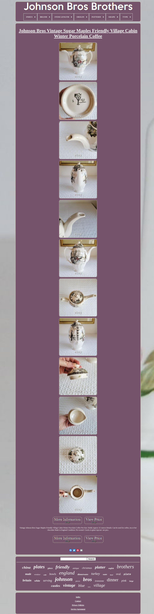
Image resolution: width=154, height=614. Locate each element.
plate (127, 574)
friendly (63, 567)
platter (100, 567)
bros (87, 579)
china (26, 567)
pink (123, 580)
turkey (95, 574)
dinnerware (83, 574)
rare (89, 587)
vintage (69, 585)
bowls (52, 574)
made (28, 574)
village (99, 585)
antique (76, 568)
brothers (125, 566)
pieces (77, 581)
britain (27, 580)
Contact (78, 601)
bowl (111, 575)
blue (81, 586)
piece (50, 568)
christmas (87, 568)
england (67, 573)
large (131, 581)
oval (118, 574)
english (111, 568)
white (37, 580)
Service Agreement (78, 609)
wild (44, 575)
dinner (113, 579)
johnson (63, 579)
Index (78, 597)
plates (39, 566)
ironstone (99, 581)
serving (47, 580)
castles (55, 586)
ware (105, 574)
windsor (37, 574)
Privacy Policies (78, 605)
